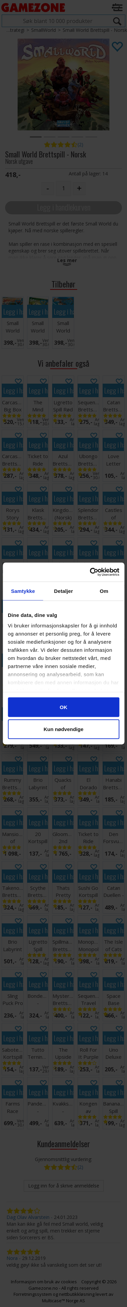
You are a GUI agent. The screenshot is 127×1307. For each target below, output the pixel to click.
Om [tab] (104, 591)
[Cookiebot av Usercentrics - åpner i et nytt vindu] (90, 572)
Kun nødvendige (64, 729)
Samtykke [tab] (23, 591)
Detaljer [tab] (63, 591)
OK (63, 707)
